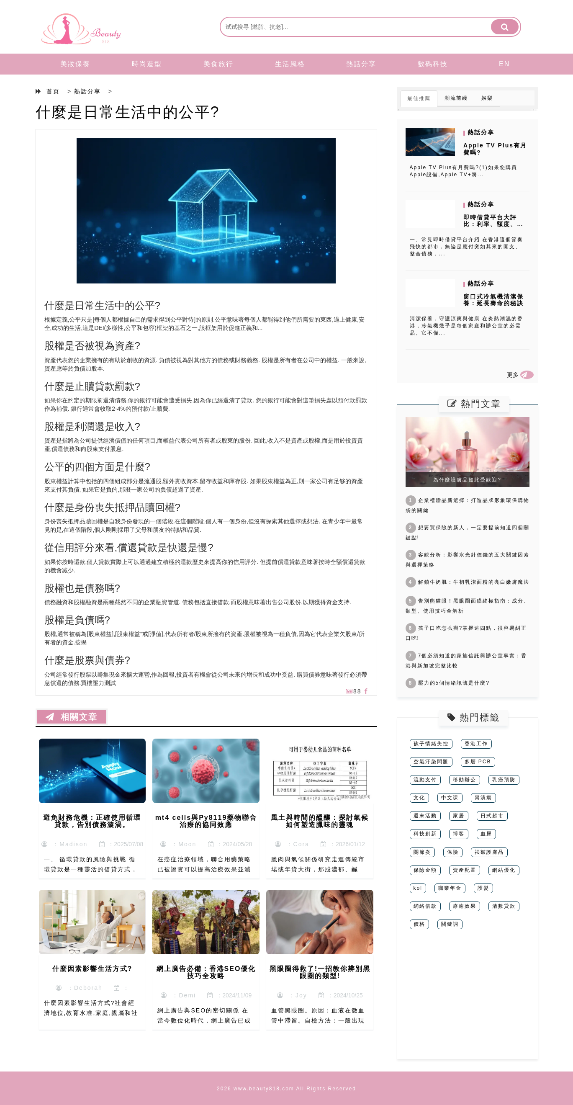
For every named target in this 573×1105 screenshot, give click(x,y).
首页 (53, 91)
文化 (419, 798)
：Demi (178, 995)
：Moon (178, 844)
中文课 (450, 798)
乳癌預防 (504, 780)
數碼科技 (433, 63)
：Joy (292, 995)
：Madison (64, 844)
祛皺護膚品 (489, 852)
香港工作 (476, 744)
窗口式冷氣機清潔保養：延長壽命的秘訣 (493, 300)
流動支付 (425, 780)
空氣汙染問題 (431, 762)
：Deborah (79, 987)
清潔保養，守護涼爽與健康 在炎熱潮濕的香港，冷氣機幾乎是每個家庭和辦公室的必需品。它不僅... (466, 326)
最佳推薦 (419, 98)
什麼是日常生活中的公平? (128, 112)
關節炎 (422, 852)
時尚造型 (147, 63)
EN (504, 63)
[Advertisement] (467, 1000)
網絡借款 (425, 906)
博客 (459, 834)
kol (418, 888)
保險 (453, 852)
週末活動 (425, 816)
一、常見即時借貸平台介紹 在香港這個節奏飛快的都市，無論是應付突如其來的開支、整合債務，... (466, 247)
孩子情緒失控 (431, 744)
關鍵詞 (450, 924)
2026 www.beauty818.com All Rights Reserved (286, 1089)
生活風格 (290, 63)
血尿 (486, 834)
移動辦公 (464, 780)
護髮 (483, 888)
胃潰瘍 (483, 798)
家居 (459, 816)
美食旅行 (218, 63)
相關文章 (72, 716)
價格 (419, 924)
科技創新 (425, 834)
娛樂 (487, 98)
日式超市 (492, 816)
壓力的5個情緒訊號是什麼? (448, 683)
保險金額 (425, 870)
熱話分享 (361, 63)
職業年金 (450, 888)
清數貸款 (504, 906)
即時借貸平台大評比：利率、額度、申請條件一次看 (493, 224)
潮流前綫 (456, 98)
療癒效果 (464, 906)
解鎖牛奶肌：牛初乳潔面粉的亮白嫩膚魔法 (467, 582)
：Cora (292, 844)
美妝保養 (75, 63)
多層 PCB (478, 762)
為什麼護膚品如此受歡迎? (467, 480)
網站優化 (504, 870)
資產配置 (464, 870)
